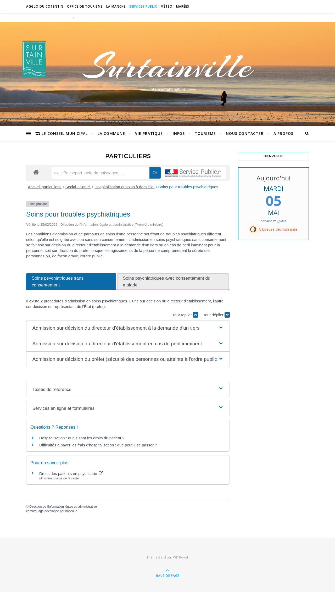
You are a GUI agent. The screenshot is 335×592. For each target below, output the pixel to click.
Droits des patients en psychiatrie (71, 473)
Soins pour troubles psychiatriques (188, 187)
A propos (283, 133)
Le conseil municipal (65, 133)
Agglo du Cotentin (44, 6)
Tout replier (185, 315)
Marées (182, 6)
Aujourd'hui (273, 178)
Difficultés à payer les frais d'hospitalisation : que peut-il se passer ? (98, 445)
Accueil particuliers (45, 187)
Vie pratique (149, 133)
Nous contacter (245, 133)
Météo (166, 6)
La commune (111, 133)
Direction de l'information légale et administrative (63, 506)
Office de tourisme (85, 6)
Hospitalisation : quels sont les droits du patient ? (81, 438)
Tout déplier (216, 315)
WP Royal (180, 557)
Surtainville (167, 66)
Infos (179, 133)
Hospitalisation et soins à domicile (124, 187)
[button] (128, 328)
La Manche (116, 6)
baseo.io (71, 511)
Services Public (143, 6)
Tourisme (205, 133)
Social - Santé (78, 187)
